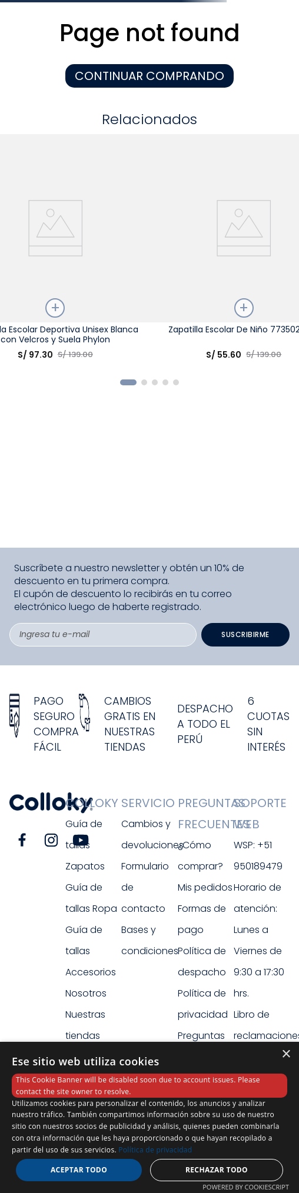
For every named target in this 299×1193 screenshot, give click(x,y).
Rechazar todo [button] (216, 1170)
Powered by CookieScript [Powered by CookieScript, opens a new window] (245, 1186)
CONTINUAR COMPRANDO (149, 76)
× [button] (285, 1054)
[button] (128, 382)
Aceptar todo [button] (79, 1170)
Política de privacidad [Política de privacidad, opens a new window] (155, 1150)
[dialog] (149, 1117)
